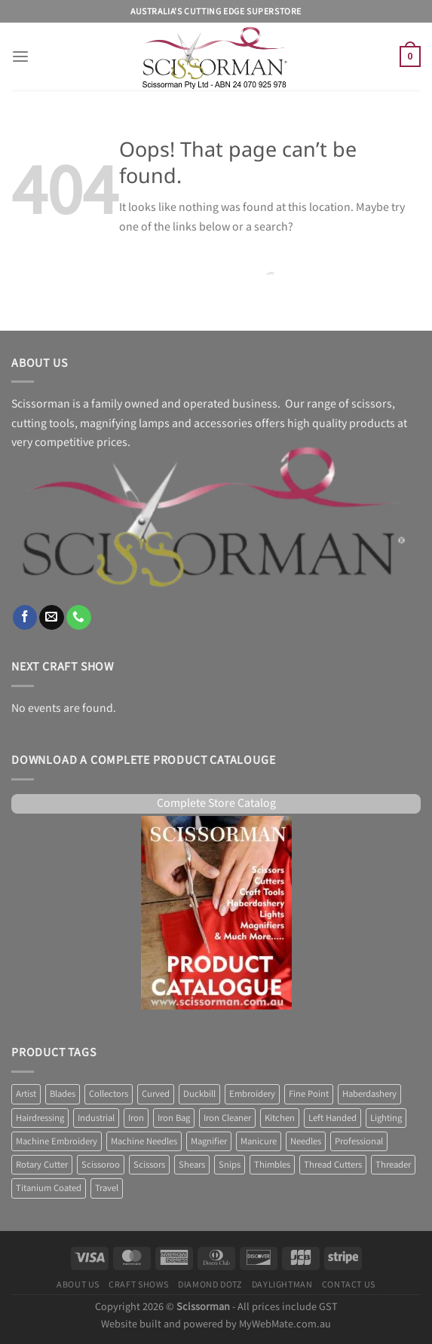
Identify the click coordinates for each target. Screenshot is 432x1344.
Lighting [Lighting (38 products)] (386, 1118)
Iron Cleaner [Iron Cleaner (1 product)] (227, 1118)
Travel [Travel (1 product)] (106, 1188)
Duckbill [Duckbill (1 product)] (199, 1094)
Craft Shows (139, 1284)
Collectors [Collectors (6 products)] (108, 1094)
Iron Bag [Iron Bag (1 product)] (174, 1118)
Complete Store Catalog (216, 803)
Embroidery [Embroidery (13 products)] (252, 1094)
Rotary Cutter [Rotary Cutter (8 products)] (42, 1165)
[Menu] (20, 56)
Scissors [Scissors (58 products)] (149, 1165)
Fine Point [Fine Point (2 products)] (309, 1094)
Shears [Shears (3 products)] (192, 1165)
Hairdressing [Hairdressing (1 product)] (40, 1118)
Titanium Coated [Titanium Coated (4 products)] (48, 1188)
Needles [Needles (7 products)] (305, 1141)
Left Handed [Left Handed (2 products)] (332, 1118)
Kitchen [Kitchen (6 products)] (280, 1118)
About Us (78, 1284)
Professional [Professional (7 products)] (359, 1141)
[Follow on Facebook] (25, 617)
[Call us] (78, 617)
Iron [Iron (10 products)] (136, 1118)
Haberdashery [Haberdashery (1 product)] (369, 1094)
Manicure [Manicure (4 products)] (259, 1141)
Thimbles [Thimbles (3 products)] (272, 1165)
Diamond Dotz (210, 1284)
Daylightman (282, 1284)
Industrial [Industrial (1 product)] (96, 1118)
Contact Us (348, 1284)
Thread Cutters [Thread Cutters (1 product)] (333, 1165)
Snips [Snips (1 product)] (230, 1165)
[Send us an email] (51, 617)
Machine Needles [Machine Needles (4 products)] (144, 1141)
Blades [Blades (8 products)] (62, 1094)
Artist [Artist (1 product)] (26, 1094)
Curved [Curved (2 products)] (156, 1094)
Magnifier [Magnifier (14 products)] (209, 1141)
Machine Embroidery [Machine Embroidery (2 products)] (56, 1141)
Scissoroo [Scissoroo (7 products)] (100, 1165)
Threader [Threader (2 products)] (393, 1165)
